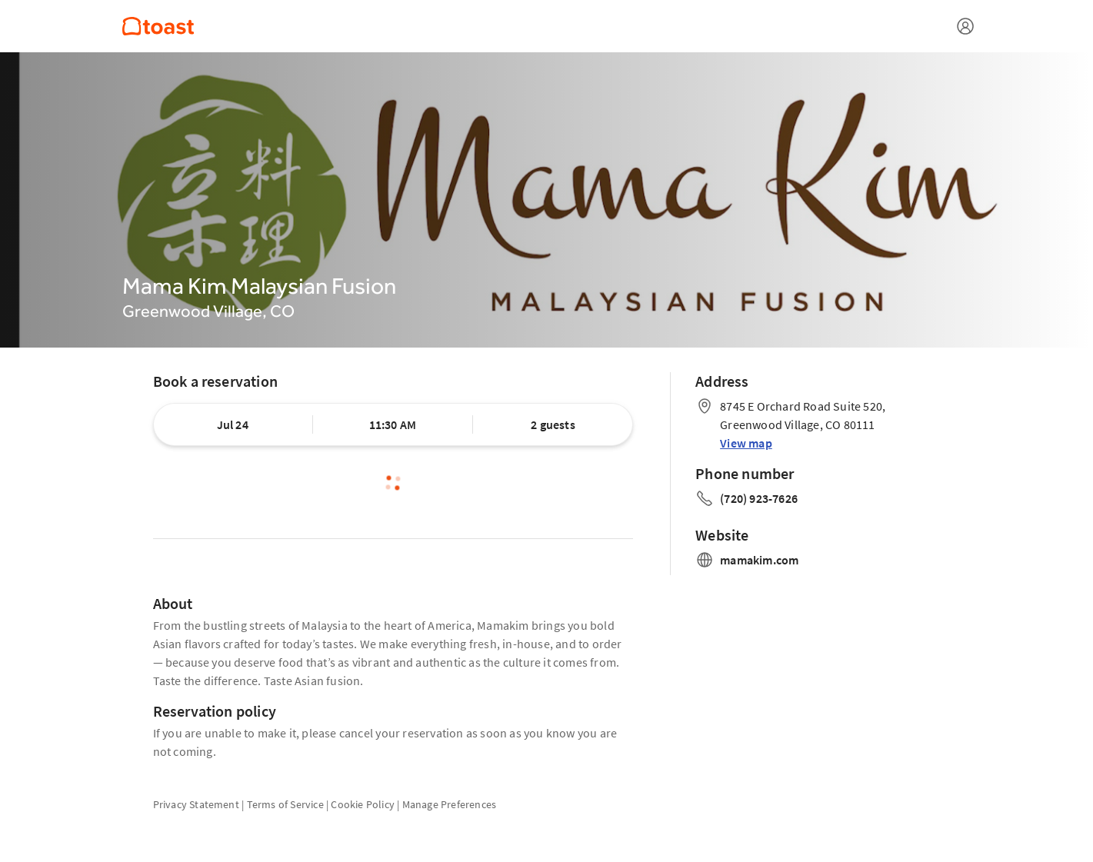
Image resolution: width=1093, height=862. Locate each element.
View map (746, 443)
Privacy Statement (196, 804)
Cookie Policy (363, 804)
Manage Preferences (449, 804)
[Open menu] (965, 26)
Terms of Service (285, 804)
